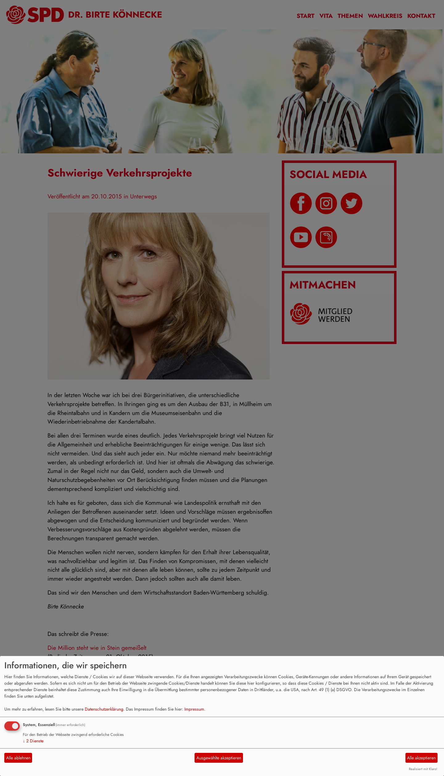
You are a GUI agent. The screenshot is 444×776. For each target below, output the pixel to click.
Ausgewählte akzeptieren (218, 758)
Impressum (194, 709)
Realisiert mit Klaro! (423, 768)
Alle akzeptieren (421, 758)
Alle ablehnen (18, 758)
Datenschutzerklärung (104, 709)
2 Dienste (33, 741)
